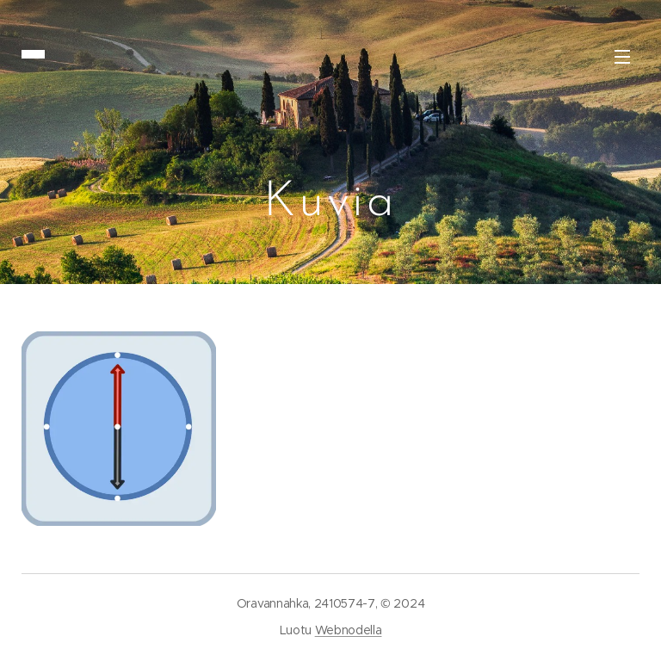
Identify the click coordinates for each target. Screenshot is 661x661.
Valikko (622, 57)
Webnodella (348, 630)
